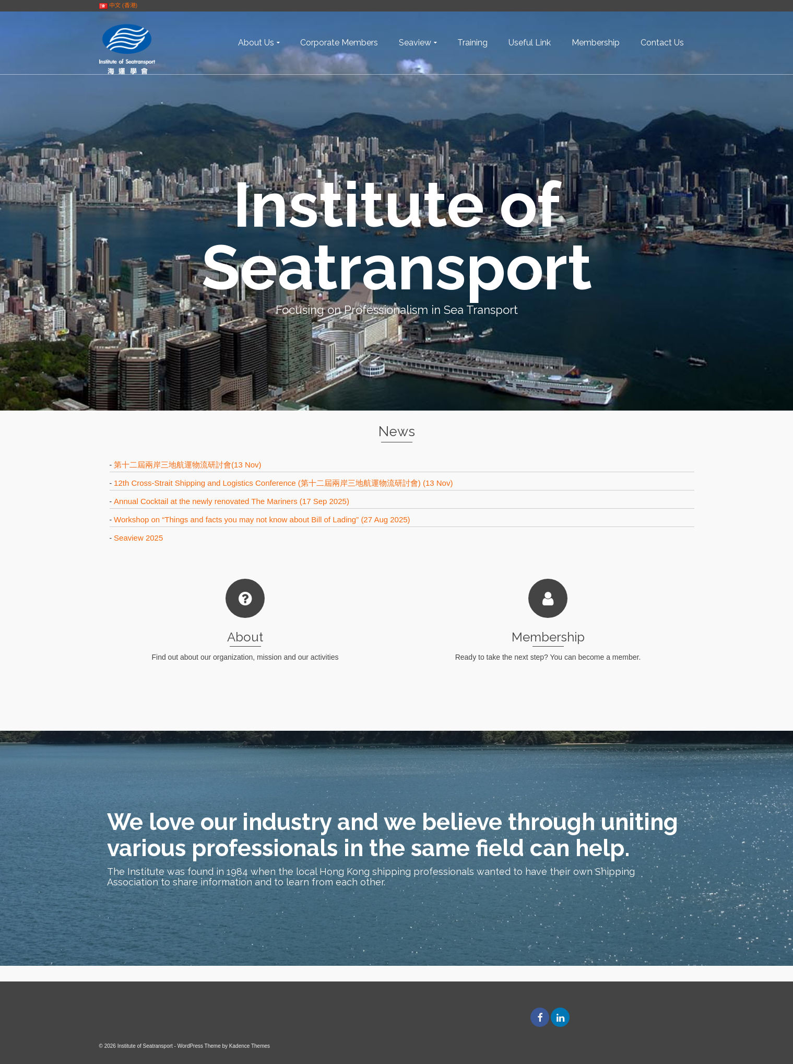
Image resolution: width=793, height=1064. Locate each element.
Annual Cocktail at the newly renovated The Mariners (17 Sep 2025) (231, 501)
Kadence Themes (249, 1046)
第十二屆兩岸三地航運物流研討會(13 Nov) (188, 464)
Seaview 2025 (138, 537)
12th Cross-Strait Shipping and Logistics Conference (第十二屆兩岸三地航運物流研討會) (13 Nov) (283, 482)
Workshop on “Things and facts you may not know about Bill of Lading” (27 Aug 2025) (262, 519)
